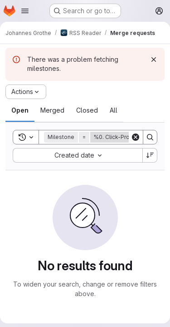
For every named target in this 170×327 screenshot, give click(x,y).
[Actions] (25, 91)
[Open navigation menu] (25, 11)
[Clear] (135, 137)
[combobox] (77, 155)
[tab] (19, 110)
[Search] (150, 137)
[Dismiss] (153, 59)
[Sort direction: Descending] (150, 155)
